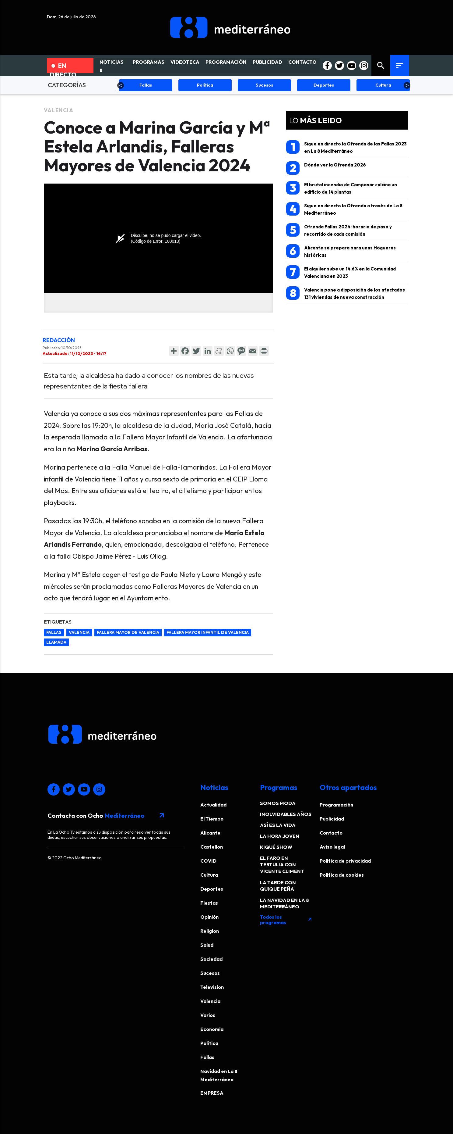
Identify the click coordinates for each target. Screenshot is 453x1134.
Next (407, 85)
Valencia (58, 110)
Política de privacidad (345, 861)
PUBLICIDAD (267, 62)
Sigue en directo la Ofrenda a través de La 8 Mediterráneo (344, 209)
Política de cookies (342, 875)
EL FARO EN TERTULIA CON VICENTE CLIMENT (282, 864)
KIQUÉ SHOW (276, 847)
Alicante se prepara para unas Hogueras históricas (341, 251)
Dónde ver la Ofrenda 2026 (326, 168)
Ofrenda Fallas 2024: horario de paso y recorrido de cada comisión (339, 230)
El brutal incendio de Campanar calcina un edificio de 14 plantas (341, 188)
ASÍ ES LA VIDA (278, 825)
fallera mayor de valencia (128, 632)
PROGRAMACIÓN (226, 62)
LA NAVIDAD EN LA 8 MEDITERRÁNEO (284, 903)
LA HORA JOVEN (279, 836)
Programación (336, 805)
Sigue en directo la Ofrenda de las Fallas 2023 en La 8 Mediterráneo (346, 147)
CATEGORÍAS (67, 85)
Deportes (211, 889)
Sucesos (210, 973)
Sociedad (211, 959)
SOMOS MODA (278, 803)
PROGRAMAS (148, 62)
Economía (211, 1029)
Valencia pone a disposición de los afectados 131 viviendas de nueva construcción (345, 293)
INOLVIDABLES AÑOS (285, 814)
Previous (120, 85)
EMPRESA (211, 1093)
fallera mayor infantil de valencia (208, 632)
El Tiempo (211, 819)
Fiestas (209, 903)
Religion (209, 931)
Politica (209, 1043)
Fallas (53, 632)
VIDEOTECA (184, 62)
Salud (206, 945)
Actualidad (213, 805)
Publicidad (332, 819)
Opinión (209, 917)
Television (212, 987)
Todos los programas (286, 919)
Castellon (211, 847)
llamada (56, 642)
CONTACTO (302, 62)
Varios (207, 1015)
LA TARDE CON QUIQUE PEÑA (278, 885)
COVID (208, 861)
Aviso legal (332, 847)
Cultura (209, 875)
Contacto (331, 833)
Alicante (210, 833)
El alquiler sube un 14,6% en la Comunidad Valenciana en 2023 (341, 272)
